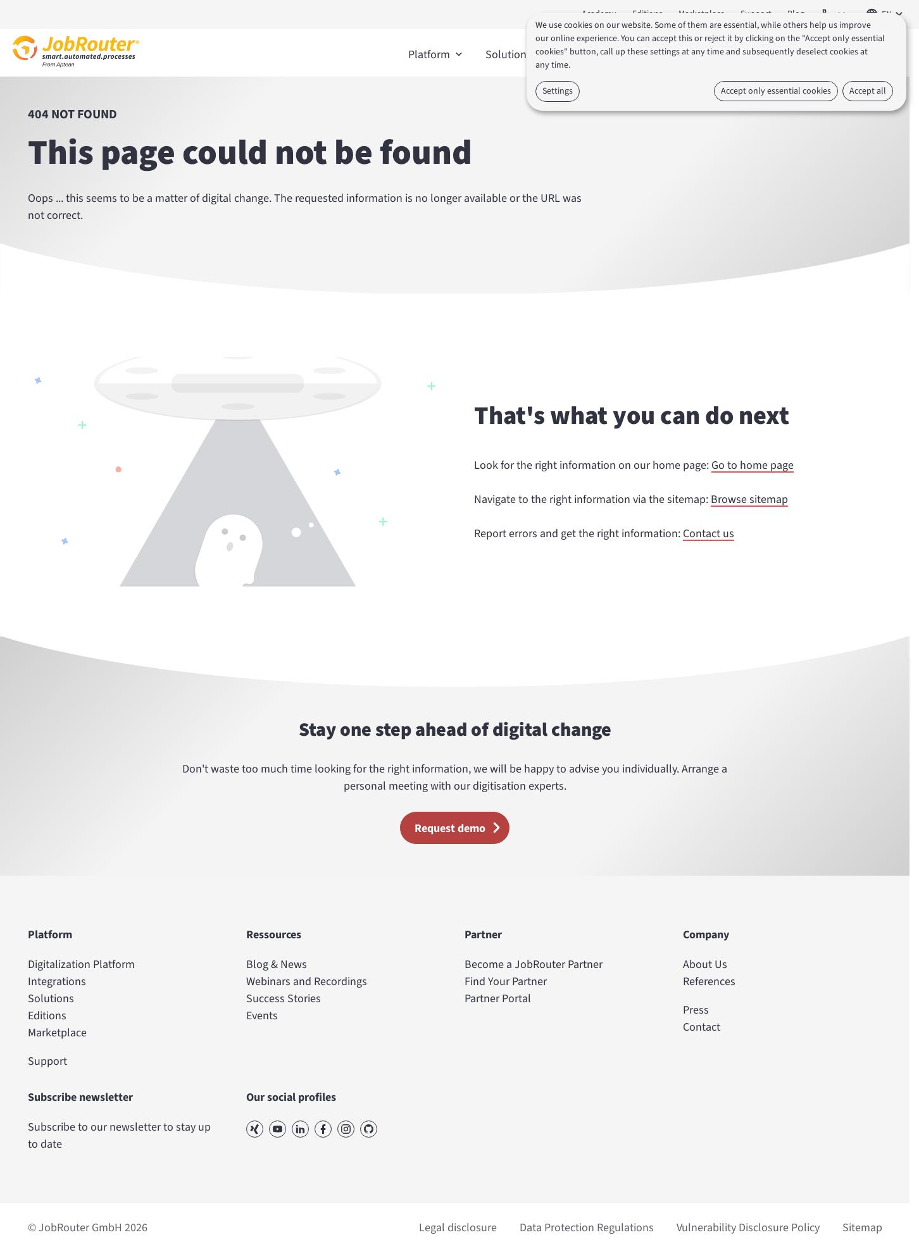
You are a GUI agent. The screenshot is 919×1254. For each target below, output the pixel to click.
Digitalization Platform (81, 964)
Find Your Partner (506, 982)
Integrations (57, 982)
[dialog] (716, 62)
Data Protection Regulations (587, 1228)
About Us (705, 964)
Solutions (51, 999)
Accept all (867, 91)
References (709, 982)
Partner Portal (498, 999)
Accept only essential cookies (776, 91)
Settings (557, 91)
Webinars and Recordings (306, 982)
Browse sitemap (749, 499)
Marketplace (57, 1033)
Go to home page (752, 465)
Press (696, 1010)
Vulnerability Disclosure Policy (748, 1228)
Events (262, 1016)
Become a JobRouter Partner (534, 964)
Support (47, 1061)
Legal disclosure (458, 1228)
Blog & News (276, 964)
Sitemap (862, 1228)
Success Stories (283, 999)
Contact (701, 1027)
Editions (47, 1016)
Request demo (461, 827)
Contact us (708, 534)
